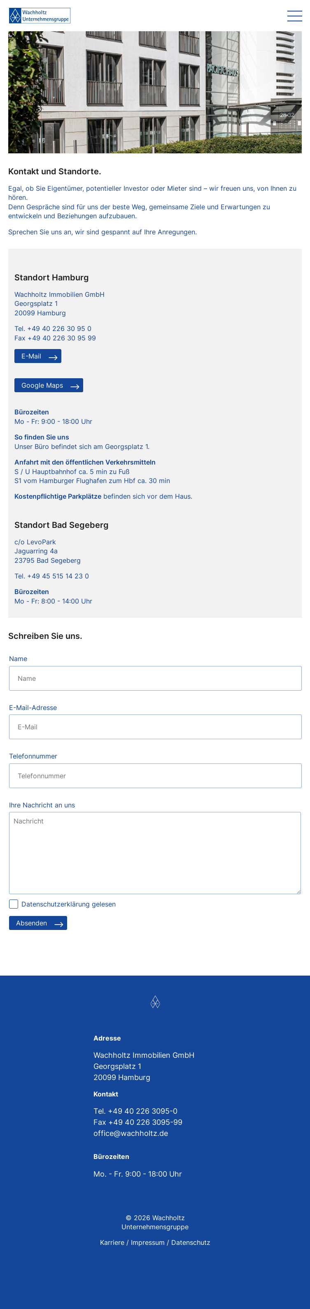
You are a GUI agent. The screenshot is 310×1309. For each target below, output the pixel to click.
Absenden (31, 923)
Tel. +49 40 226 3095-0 (135, 1111)
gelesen (68, 904)
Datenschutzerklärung (55, 904)
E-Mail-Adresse (33, 707)
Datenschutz (190, 1242)
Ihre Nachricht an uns (42, 805)
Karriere (112, 1242)
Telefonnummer (33, 756)
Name (18, 658)
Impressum (148, 1242)
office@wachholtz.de (130, 1133)
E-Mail (31, 356)
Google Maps (42, 385)
